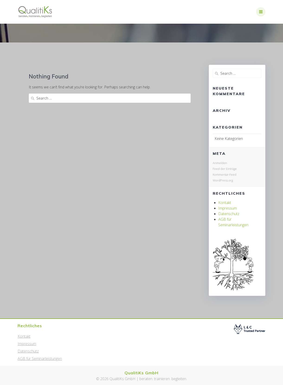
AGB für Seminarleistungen (40, 358)
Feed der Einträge (225, 169)
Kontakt (224, 202)
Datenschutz (228, 213)
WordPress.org (223, 180)
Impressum (227, 208)
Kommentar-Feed (224, 174)
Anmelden (220, 163)
